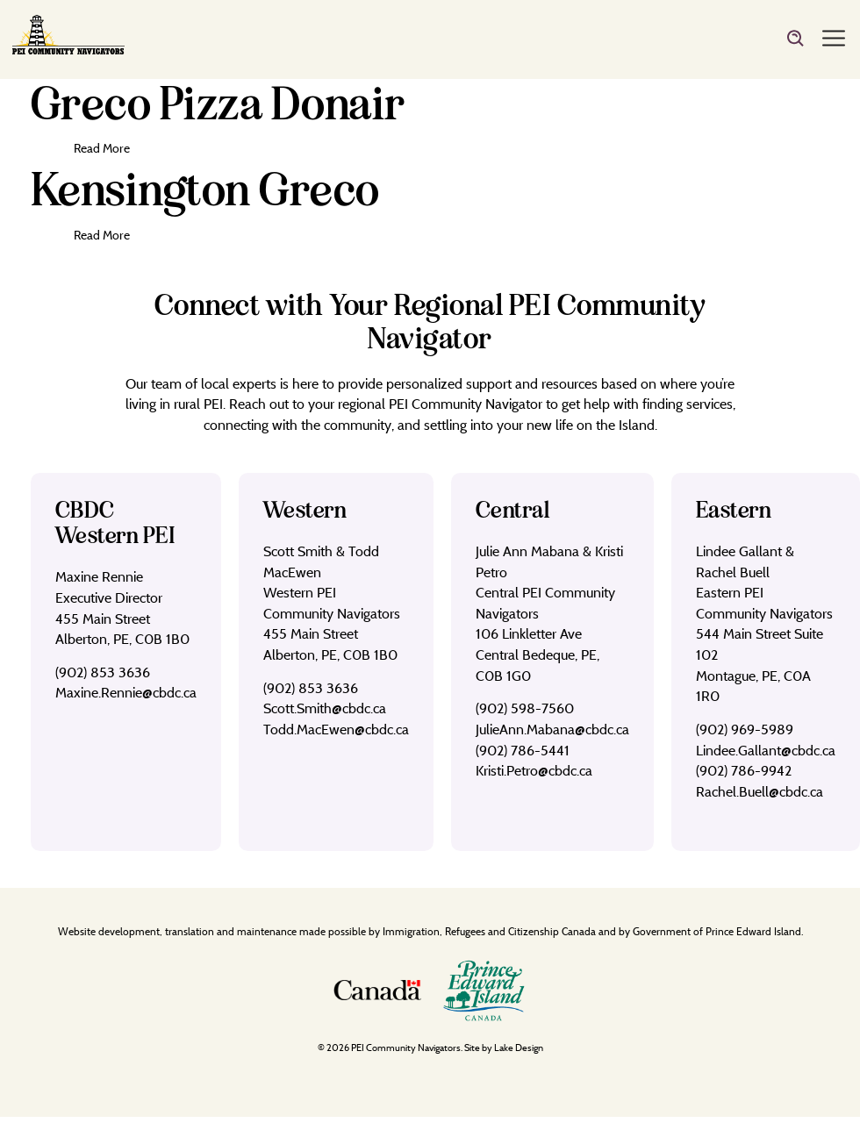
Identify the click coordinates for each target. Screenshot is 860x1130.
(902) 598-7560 (525, 708)
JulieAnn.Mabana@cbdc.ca (552, 729)
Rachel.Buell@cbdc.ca (759, 791)
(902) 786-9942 (744, 770)
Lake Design (518, 1047)
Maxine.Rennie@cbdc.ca (126, 692)
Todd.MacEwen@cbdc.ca (336, 729)
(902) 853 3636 (102, 672)
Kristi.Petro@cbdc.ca (534, 770)
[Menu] (834, 39)
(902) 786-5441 (523, 750)
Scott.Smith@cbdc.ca (324, 708)
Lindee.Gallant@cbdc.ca (765, 750)
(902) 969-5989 (744, 729)
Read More (102, 147)
